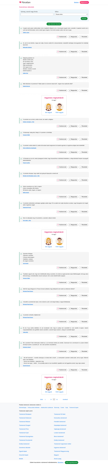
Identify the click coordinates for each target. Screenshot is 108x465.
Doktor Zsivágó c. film (28, 121)
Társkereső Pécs (24, 429)
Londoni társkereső (59, 432)
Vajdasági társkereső (60, 429)
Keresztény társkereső (60, 418)
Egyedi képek (23, 451)
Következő (65, 399)
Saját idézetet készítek (54, 24)
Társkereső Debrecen (25, 418)
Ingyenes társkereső (60, 447)
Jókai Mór (25, 332)
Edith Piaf (25, 73)
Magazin (56, 455)
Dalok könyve (26, 86)
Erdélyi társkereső (24, 444)
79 (51, 399)
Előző (41, 399)
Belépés (76, 2)
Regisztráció (84, 2)
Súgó (66, 407)
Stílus (56, 11)
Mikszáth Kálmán (27, 47)
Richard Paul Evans (28, 291)
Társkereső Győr (24, 432)
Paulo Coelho (26, 162)
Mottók (21, 458)
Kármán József (27, 347)
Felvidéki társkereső (59, 421)
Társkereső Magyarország (61, 451)
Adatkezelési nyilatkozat (47, 407)
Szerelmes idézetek (24, 447)
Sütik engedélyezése (71, 462)
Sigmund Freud (27, 207)
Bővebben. (61, 462)
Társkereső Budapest (25, 414)
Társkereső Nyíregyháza (26, 436)
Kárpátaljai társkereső (60, 425)
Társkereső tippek (73, 407)
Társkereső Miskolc (24, 421)
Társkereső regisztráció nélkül (62, 444)
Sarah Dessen (26, 365)
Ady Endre (25, 263)
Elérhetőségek (22, 407)
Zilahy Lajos (26, 32)
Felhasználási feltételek (34, 407)
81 (57, 399)
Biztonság (56, 407)
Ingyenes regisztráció (54, 98)
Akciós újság (57, 458)
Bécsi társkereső (59, 436)
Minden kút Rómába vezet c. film (31, 175)
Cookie (62, 407)
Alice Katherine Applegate (29, 148)
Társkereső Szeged (24, 425)
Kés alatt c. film (27, 220)
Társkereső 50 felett (59, 414)
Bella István (26, 192)
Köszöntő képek (23, 455)
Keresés (84, 18)
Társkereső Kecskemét (25, 440)
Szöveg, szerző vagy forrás (29, 11)
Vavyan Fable (26, 135)
